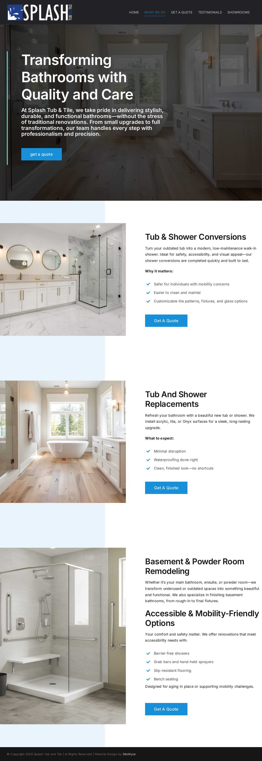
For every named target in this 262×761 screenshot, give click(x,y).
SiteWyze (129, 754)
